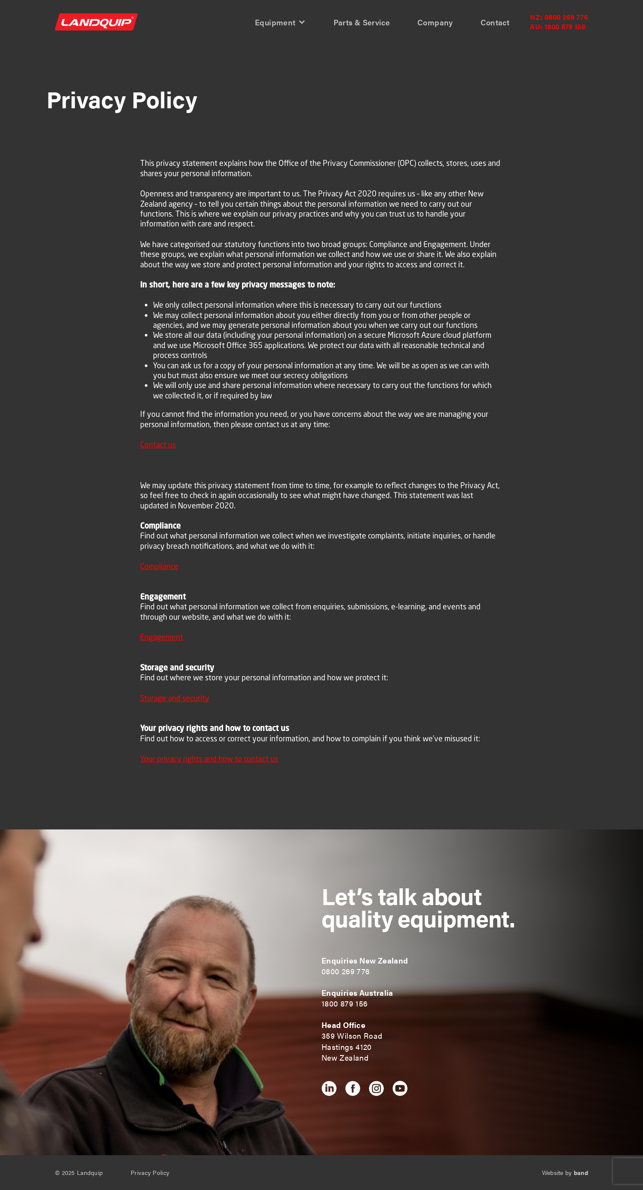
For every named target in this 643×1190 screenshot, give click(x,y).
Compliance (159, 566)
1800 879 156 (557, 26)
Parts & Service (362, 23)
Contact (495, 23)
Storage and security (174, 698)
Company (435, 23)
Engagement (161, 637)
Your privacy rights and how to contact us (209, 758)
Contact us (158, 444)
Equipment (275, 23)
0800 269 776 (559, 17)
